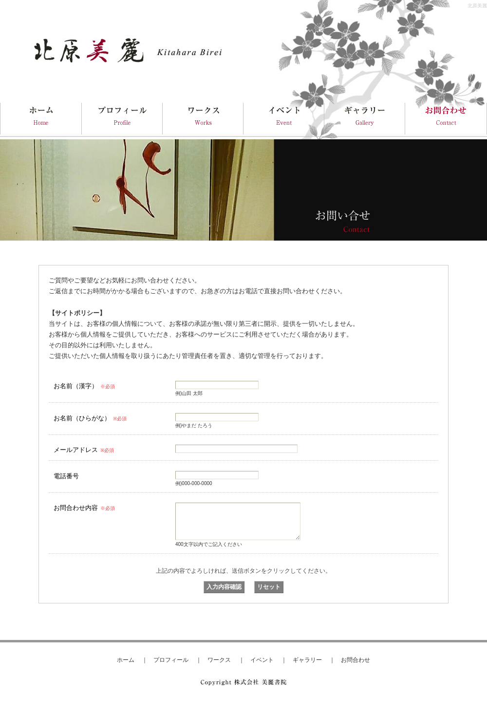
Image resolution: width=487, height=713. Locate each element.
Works (203, 116)
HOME (41, 116)
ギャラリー (307, 660)
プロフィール (170, 660)
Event (284, 116)
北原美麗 (477, 5)
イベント (262, 660)
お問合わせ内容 (84, 507)
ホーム (125, 660)
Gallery (364, 116)
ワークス (219, 660)
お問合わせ (355, 660)
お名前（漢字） (84, 386)
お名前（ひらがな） (90, 418)
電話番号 (66, 476)
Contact (446, 116)
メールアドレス (84, 449)
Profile (122, 116)
